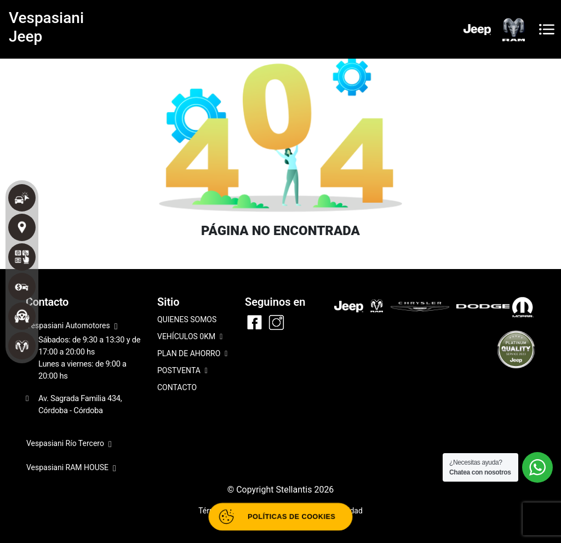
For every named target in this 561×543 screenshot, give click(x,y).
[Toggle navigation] (547, 29)
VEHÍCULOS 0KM (189, 337)
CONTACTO (177, 387)
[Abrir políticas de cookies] (280, 516)
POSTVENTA (182, 371)
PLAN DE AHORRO (192, 354)
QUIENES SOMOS (186, 319)
